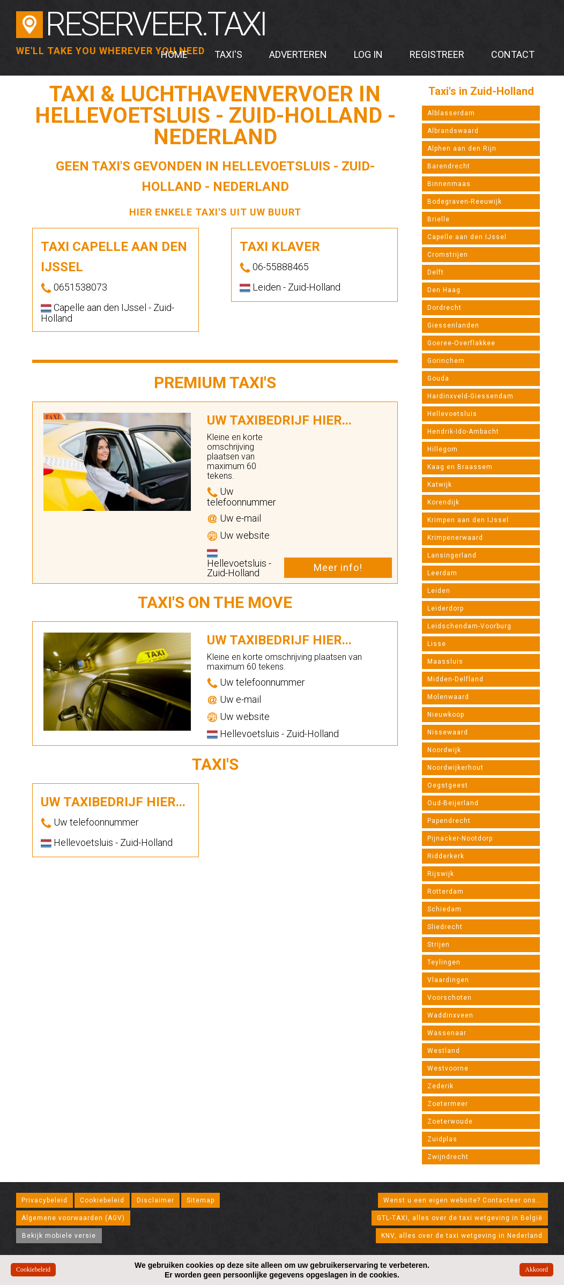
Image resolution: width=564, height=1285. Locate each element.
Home (174, 54)
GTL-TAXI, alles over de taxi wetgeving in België (460, 1218)
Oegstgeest (447, 785)
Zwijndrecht (448, 1157)
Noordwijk (444, 750)
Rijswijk (440, 874)
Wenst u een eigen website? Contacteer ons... (463, 1200)
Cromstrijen (447, 254)
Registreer (437, 54)
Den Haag (444, 290)
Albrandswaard (453, 131)
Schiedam (444, 909)
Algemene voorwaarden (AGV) (73, 1218)
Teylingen (444, 962)
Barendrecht (448, 166)
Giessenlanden (453, 325)
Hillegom (442, 449)
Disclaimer (155, 1200)
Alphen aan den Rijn (461, 148)
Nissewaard (447, 732)
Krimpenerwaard (455, 537)
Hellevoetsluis (452, 414)
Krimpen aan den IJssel (468, 520)
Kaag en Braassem (460, 467)
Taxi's (228, 54)
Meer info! (338, 567)
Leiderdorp (445, 608)
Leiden (438, 591)
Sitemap (200, 1200)
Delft (435, 272)
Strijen (438, 944)
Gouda (438, 378)
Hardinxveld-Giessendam (470, 396)
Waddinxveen (450, 1015)
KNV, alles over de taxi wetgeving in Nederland (462, 1235)
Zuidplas (442, 1139)
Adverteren (298, 54)
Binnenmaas (449, 184)
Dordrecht (444, 307)
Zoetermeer (447, 1104)
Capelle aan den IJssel (467, 237)
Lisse (436, 644)
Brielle (438, 219)
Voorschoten (449, 997)
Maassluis (445, 661)
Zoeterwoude (450, 1121)
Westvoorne (448, 1068)
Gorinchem (446, 361)
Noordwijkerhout (455, 767)
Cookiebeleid (102, 1200)
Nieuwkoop (445, 714)
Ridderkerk (445, 856)
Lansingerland (452, 555)
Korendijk (443, 502)
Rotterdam (445, 891)
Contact (513, 54)
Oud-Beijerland (453, 803)
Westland (443, 1050)
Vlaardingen (448, 980)
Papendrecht (449, 821)
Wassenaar (446, 1033)
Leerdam (442, 573)
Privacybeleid (44, 1200)
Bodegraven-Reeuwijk (464, 201)
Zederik (440, 1086)
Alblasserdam (451, 113)
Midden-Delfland (455, 679)
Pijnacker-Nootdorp (460, 838)
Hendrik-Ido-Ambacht (463, 431)
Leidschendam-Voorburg (469, 626)
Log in (368, 54)
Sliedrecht (445, 927)
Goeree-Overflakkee (461, 343)
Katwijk (439, 484)
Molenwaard (448, 697)
